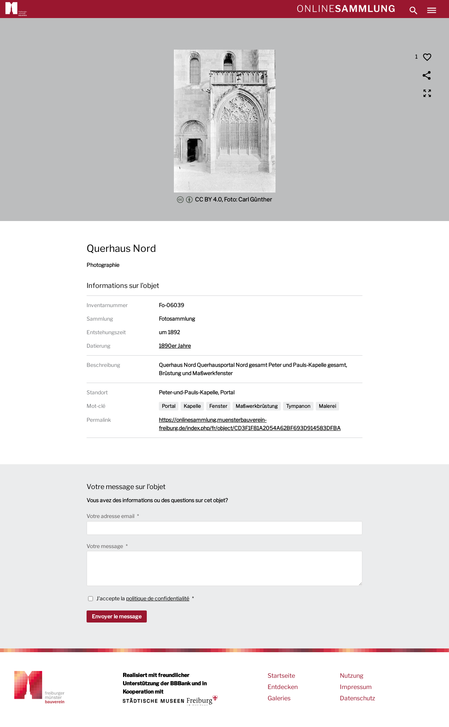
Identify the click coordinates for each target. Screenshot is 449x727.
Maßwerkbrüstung (257, 406)
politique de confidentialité (157, 598)
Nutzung (352, 675)
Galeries (279, 698)
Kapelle (192, 406)
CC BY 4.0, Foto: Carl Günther (224, 199)
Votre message (105, 546)
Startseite (281, 675)
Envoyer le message (117, 616)
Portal (168, 406)
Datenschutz (357, 698)
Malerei (327, 406)
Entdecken (283, 687)
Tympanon (298, 406)
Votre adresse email (111, 516)
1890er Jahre (175, 345)
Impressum (356, 687)
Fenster (218, 406)
